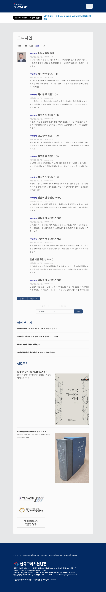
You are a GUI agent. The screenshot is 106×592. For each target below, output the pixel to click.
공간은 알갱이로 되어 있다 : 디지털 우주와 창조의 (37, 330)
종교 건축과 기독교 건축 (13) (28, 346)
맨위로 (22, 300)
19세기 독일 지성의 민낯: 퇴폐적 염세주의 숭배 (36, 354)
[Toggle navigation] (89, 6)
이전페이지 (33, 300)
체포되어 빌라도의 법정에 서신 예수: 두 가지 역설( (37, 338)
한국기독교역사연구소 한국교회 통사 (32, 374)
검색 (78, 313)
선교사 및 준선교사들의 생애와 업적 (31, 433)
